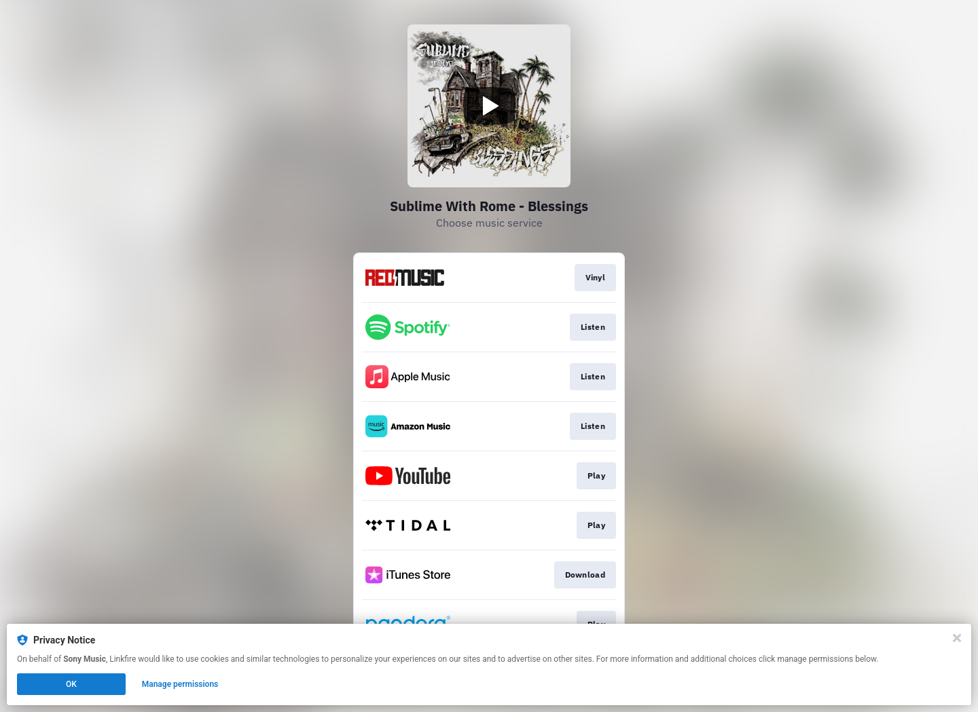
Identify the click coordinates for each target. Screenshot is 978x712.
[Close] (957, 638)
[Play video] (489, 106)
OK (71, 684)
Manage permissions (180, 684)
